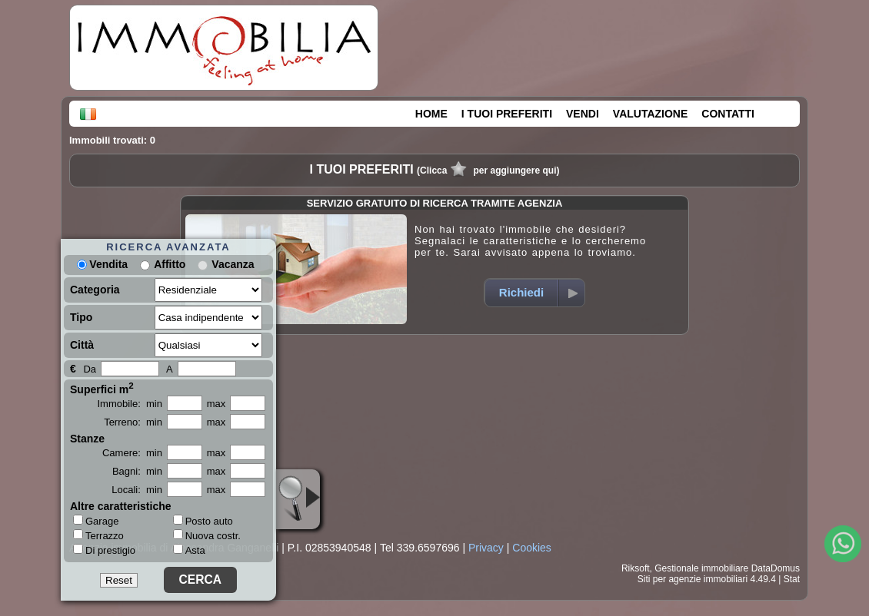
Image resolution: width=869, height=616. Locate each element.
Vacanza (232, 264)
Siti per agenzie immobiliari (692, 579)
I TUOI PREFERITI (506, 114)
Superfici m (102, 388)
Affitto (169, 264)
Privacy (486, 547)
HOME (431, 114)
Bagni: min (137, 471)
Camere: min (132, 453)
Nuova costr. (207, 535)
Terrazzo (98, 535)
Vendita (102, 264)
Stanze (87, 438)
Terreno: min (133, 422)
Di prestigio (104, 550)
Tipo (81, 317)
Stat (792, 579)
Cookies (531, 547)
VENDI (582, 114)
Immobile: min (129, 403)
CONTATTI (727, 114)
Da (89, 369)
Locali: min (137, 489)
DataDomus (775, 568)
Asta (189, 550)
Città (82, 345)
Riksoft (635, 568)
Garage (95, 521)
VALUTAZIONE (650, 114)
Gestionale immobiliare (701, 568)
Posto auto (203, 521)
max (216, 403)
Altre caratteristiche (120, 506)
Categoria (95, 289)
